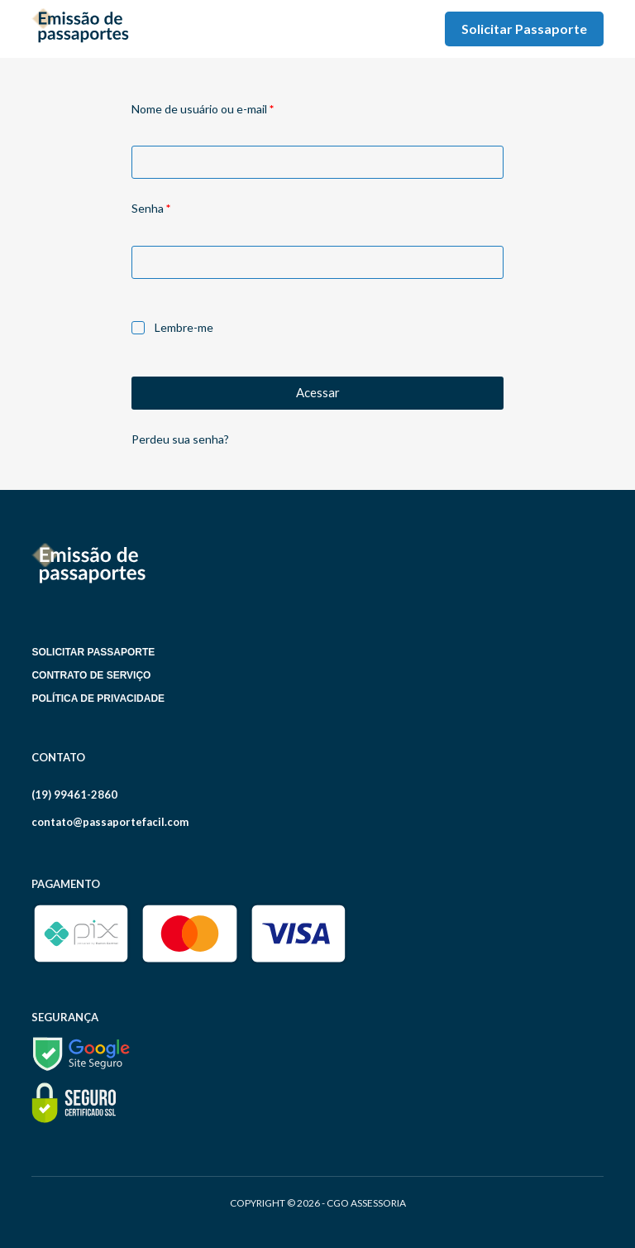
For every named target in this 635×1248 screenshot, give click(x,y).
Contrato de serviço (90, 675)
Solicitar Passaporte (524, 28)
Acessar (318, 392)
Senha (180, 207)
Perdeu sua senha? (180, 439)
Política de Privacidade (98, 698)
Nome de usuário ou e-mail (232, 107)
